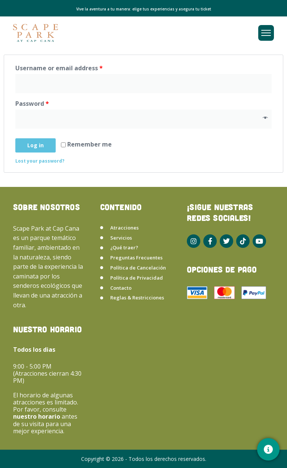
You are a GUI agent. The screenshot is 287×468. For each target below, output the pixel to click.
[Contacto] (268, 449)
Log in (35, 145)
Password (32, 103)
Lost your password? (39, 161)
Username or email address (59, 68)
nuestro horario (37, 416)
